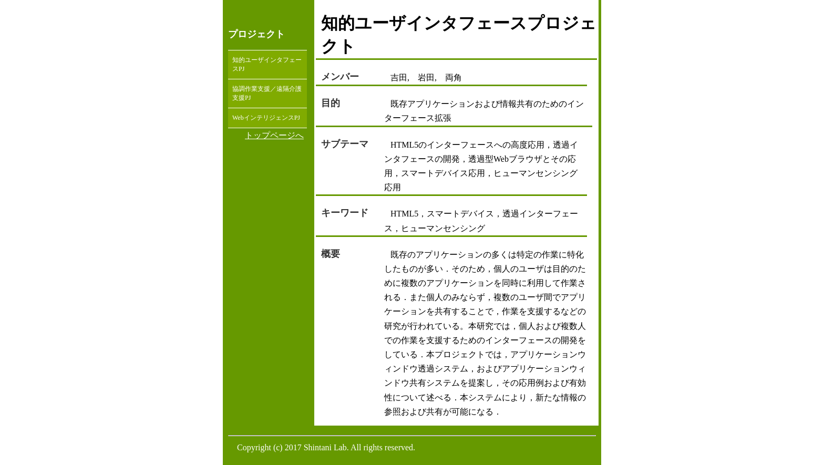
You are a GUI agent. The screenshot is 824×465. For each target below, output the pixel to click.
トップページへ (274, 135)
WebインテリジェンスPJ (266, 117)
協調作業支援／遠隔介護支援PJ (267, 93)
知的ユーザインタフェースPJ (267, 64)
